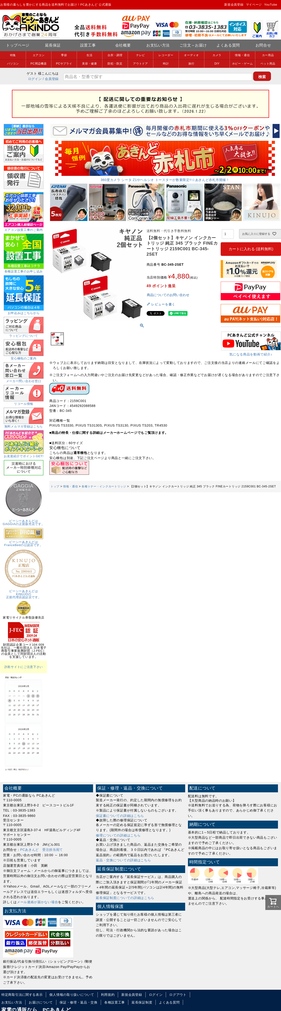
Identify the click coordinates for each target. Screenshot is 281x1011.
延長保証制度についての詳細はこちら (125, 898)
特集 (13, 55)
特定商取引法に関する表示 (22, 995)
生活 (89, 55)
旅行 (191, 63)
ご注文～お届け (193, 45)
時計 (166, 63)
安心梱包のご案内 (23, 357)
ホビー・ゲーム (242, 63)
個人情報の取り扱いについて (71, 995)
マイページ (254, 4)
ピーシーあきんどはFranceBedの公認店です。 (23, 542)
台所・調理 (115, 55)
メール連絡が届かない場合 (37, 902)
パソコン (13, 63)
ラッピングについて (23, 334)
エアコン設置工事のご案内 (23, 228)
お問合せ (263, 45)
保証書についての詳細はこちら (120, 816)
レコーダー (166, 55)
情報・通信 (242, 55)
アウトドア (140, 63)
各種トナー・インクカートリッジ (104, 486)
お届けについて (41, 1002)
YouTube (270, 4)
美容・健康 (89, 63)
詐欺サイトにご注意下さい (23, 667)
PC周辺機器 (39, 63)
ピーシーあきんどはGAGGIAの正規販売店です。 (24, 521)
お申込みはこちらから (24, 311)
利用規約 (108, 995)
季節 (64, 55)
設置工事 (88, 45)
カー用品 (268, 55)
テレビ (140, 55)
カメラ (217, 55)
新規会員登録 (233, 4)
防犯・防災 (115, 63)
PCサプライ (64, 63)
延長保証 (53, 45)
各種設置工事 (114, 1002)
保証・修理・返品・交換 (78, 1002)
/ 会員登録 (51, 79)
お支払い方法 (158, 45)
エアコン (39, 55)
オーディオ (191, 55)
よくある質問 (228, 45)
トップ (54, 486)
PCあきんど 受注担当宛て (41, 850)
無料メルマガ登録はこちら (23, 425)
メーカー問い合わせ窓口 (23, 379)
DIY (217, 63)
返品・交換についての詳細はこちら (123, 860)
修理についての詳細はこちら (118, 835)
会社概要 (123, 45)
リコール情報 (23, 402)
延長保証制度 (142, 1002)
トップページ (17, 45)
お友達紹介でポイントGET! (23, 454)
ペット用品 (267, 63)
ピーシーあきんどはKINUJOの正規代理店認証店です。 (23, 592)
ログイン (35, 79)
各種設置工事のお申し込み (24, 270)
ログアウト (178, 995)
